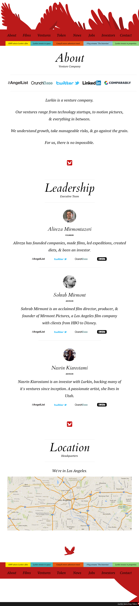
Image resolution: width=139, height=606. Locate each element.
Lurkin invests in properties (125, 43)
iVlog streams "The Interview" (98, 43)
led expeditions (99, 242)
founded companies (49, 242)
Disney (90, 322)
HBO (75, 322)
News (77, 35)
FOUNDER (69, 235)
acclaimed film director (77, 308)
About (11, 35)
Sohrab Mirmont (69, 295)
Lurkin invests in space (42, 43)
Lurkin (86, 381)
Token (61, 35)
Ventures (44, 35)
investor (83, 250)
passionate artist (85, 388)
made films (76, 242)
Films (27, 35)
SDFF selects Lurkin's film (18, 43)
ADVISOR (69, 301)
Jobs (92, 35)
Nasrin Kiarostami (69, 367)
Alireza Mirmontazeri (69, 229)
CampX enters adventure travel (68, 43)
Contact (126, 35)
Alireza (19, 242)
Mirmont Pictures (54, 315)
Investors (108, 35)
